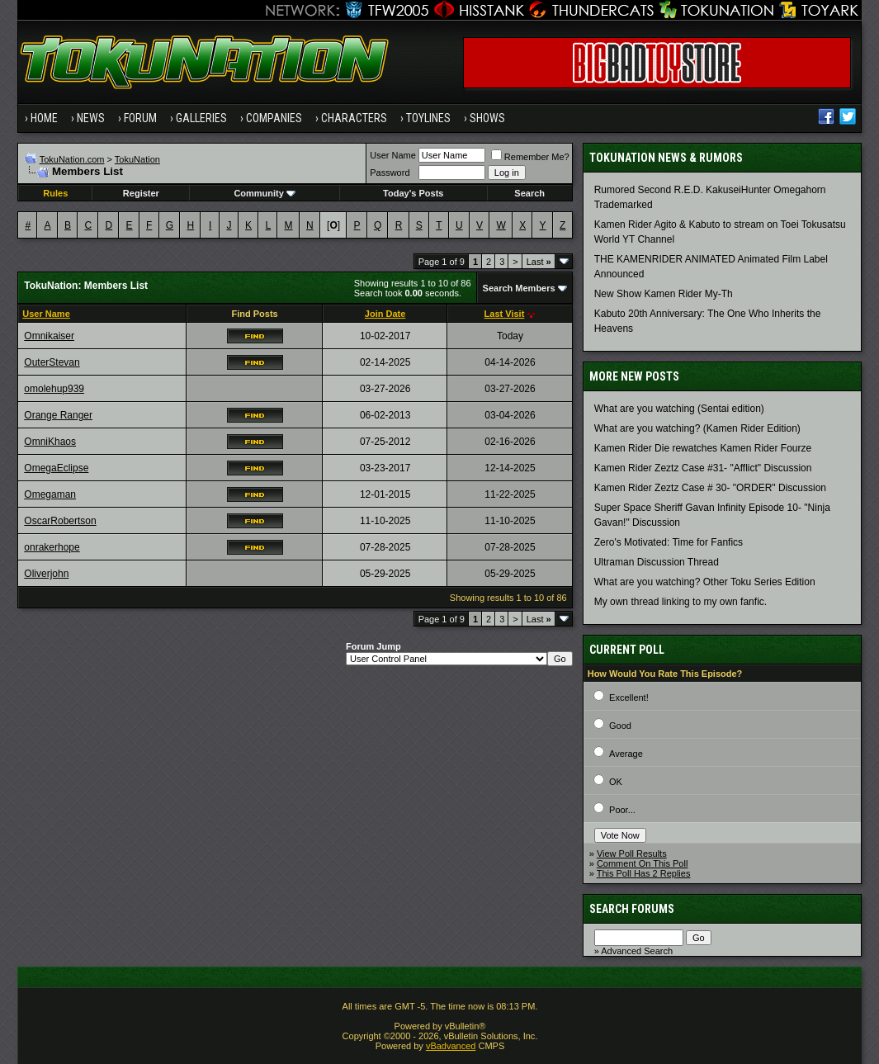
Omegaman (50, 494)
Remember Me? (530, 157)
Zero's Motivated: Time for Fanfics (668, 542)
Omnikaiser (49, 336)
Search (529, 193)
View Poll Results (632, 853)
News (91, 118)
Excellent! (629, 697)
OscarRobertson (60, 521)
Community (264, 193)
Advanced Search (637, 951)
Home (44, 118)
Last (539, 262)
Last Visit (504, 314)
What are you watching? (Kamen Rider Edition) (697, 428)
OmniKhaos (50, 441)
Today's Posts (413, 193)
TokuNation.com (72, 159)
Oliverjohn (46, 573)
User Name (393, 155)
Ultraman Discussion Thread (656, 562)
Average (626, 754)
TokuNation (137, 159)
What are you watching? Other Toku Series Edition (704, 582)
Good (620, 726)
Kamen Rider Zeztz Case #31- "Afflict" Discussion (703, 468)
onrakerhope (51, 547)
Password (389, 172)
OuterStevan (51, 362)
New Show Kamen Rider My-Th (663, 294)
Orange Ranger (58, 415)
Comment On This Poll (642, 863)
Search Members (519, 288)
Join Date (385, 314)
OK (615, 782)
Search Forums (631, 908)
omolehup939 (54, 389)
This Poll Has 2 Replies (644, 873)
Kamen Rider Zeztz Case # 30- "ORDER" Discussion (710, 488)
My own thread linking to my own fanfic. (680, 602)
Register (141, 193)
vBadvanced (451, 1046)
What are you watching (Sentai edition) (679, 408)
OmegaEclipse (56, 468)
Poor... (622, 810)
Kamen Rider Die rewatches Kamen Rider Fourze (702, 448)
